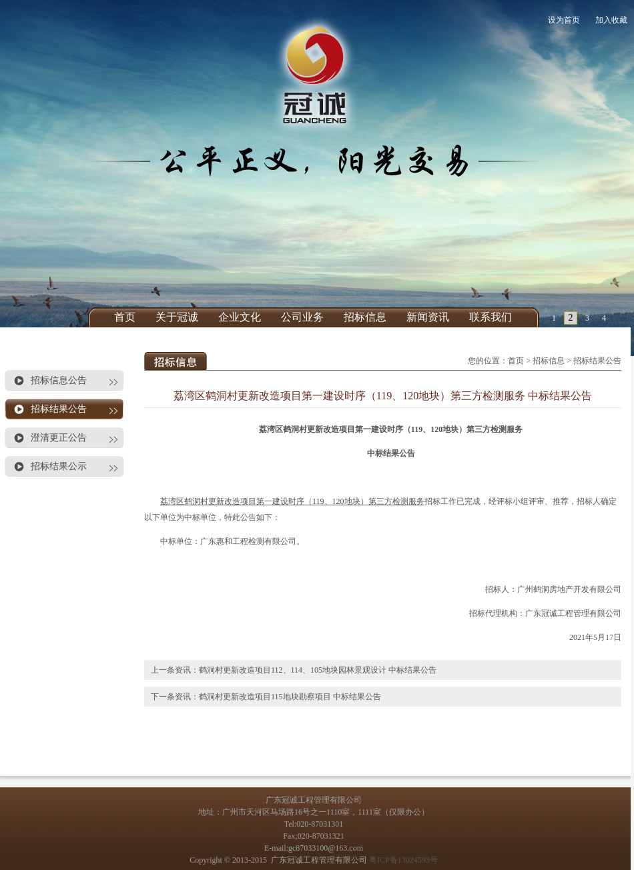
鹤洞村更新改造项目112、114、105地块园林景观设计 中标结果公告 (317, 670)
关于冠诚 (176, 317)
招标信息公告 (59, 380)
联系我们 (490, 317)
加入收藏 (611, 20)
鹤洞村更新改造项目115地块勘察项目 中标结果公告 (290, 696)
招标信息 (365, 317)
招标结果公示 (59, 466)
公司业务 (302, 317)
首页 (124, 317)
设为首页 (564, 20)
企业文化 (239, 317)
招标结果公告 (59, 409)
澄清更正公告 (59, 438)
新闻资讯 (427, 317)
